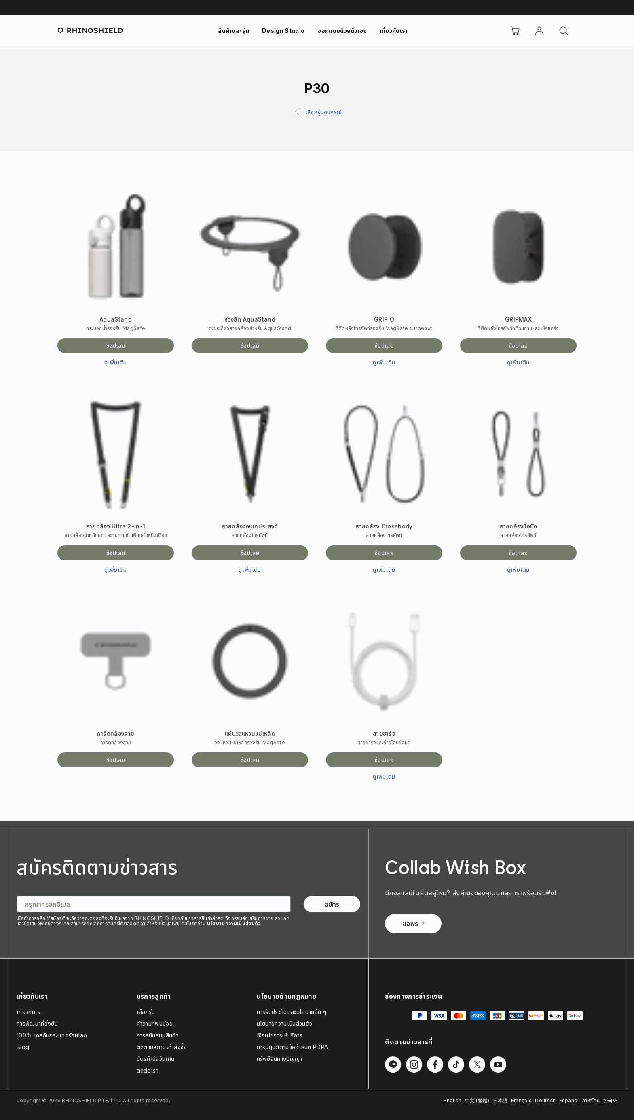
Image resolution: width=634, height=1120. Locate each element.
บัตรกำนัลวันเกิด (156, 1058)
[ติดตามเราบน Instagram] (414, 1064)
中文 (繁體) (477, 1100)
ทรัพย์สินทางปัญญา (279, 1058)
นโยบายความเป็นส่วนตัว (234, 923)
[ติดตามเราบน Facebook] (435, 1064)
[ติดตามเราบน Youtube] (498, 1064)
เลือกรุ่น (146, 1011)
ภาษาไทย (591, 1100)
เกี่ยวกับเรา (394, 30)
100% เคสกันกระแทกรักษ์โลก (52, 1035)
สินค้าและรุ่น (233, 30)
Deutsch (545, 1100)
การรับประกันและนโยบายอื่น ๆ (291, 1011)
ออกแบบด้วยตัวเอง (341, 30)
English (452, 1100)
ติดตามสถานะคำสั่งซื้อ (162, 1046)
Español (569, 1100)
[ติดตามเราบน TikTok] (456, 1064)
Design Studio (283, 30)
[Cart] (515, 31)
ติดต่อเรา (147, 1070)
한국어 (610, 1100)
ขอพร (413, 924)
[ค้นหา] (564, 31)
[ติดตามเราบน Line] (393, 1064)
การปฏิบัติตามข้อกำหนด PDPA (292, 1046)
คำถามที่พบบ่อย (155, 1023)
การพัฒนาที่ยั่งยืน (37, 1023)
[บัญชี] (539, 31)
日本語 (500, 1100)
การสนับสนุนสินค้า (157, 1035)
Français (521, 1100)
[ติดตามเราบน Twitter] (477, 1064)
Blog (23, 1046)
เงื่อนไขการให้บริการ (280, 1035)
